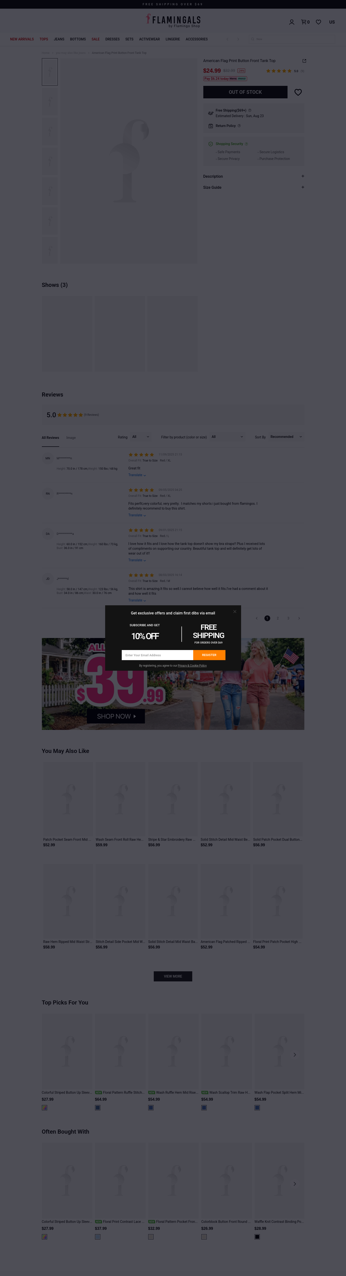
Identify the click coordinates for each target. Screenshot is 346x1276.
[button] (235, 611)
